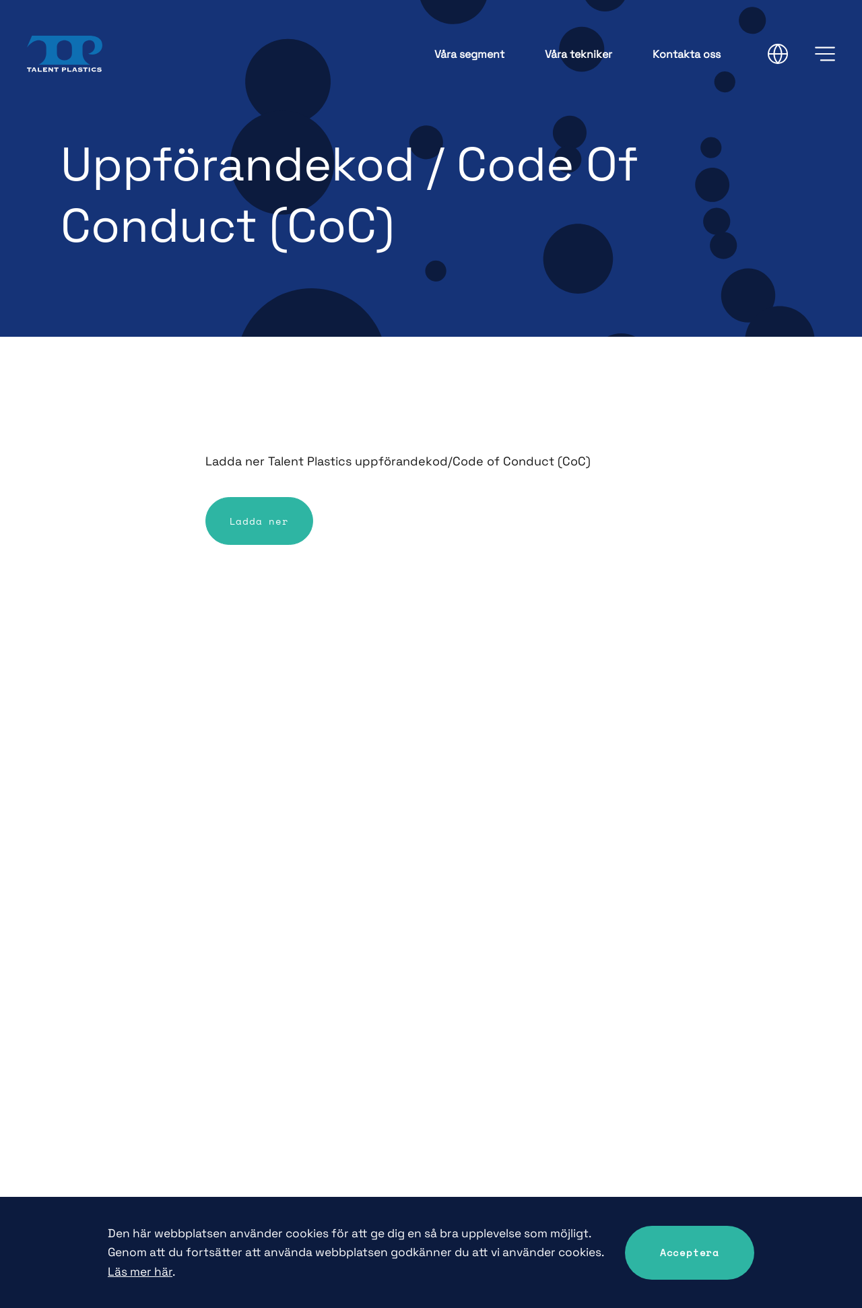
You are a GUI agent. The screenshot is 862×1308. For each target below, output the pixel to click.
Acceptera (689, 1252)
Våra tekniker (578, 54)
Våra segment (469, 54)
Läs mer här (140, 1271)
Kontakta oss (687, 54)
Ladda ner (259, 521)
